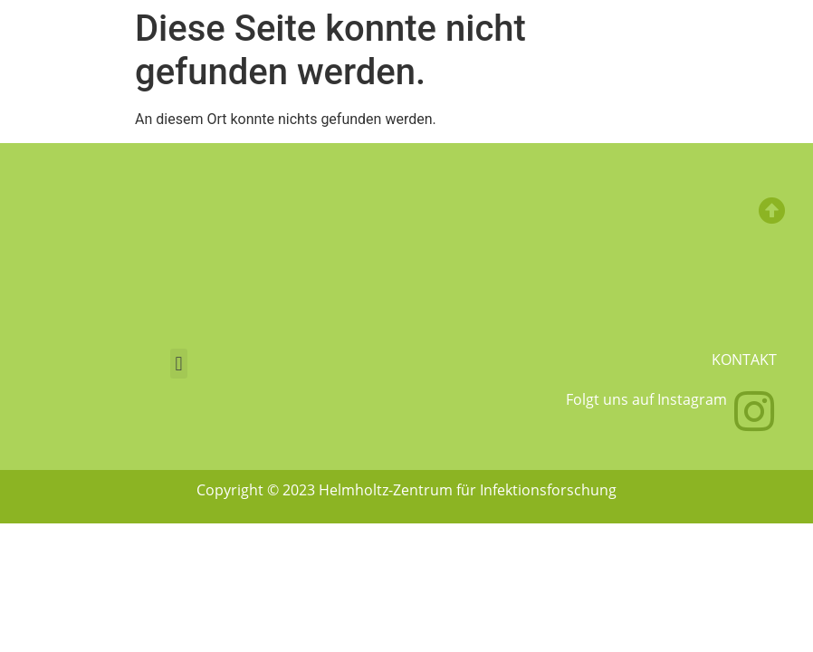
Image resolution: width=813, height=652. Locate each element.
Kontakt (744, 359)
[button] (178, 364)
